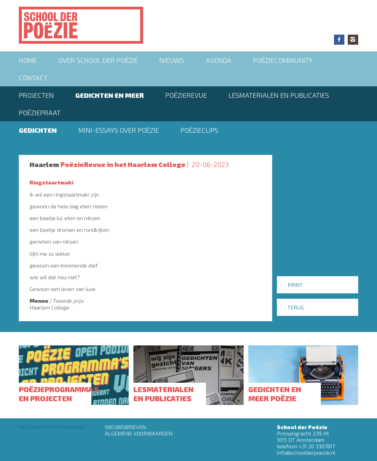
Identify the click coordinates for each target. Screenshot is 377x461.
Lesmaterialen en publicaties (278, 95)
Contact (33, 78)
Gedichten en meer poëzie (274, 393)
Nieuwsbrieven (125, 427)
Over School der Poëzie (98, 60)
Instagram (353, 40)
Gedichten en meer (109, 95)
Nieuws (171, 60)
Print (295, 285)
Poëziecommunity (282, 60)
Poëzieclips (199, 130)
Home (28, 60)
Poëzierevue (186, 95)
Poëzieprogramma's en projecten (59, 393)
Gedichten (38, 130)
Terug (296, 307)
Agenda (219, 60)
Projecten (36, 95)
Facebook (339, 40)
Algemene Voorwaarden (138, 433)
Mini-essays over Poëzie (118, 130)
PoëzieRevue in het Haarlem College (122, 164)
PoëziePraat (39, 113)
